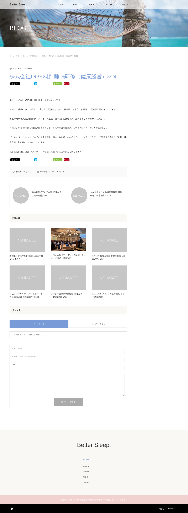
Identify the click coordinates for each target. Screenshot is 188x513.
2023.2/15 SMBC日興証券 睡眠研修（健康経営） (108, 295)
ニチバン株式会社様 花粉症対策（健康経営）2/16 (108, 257)
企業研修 (28, 68)
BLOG (109, 4)
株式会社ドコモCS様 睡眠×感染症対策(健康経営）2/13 (26, 257)
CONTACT (126, 4)
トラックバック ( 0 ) (97, 324)
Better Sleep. (18, 4)
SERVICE (92, 4)
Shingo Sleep (27, 172)
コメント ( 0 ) (39, 324)
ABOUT (76, 4)
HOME (61, 4)
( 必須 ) (17, 348)
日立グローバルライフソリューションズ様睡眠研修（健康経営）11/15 (27, 295)
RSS (12, 508)
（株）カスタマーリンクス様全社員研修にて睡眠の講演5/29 (68, 256)
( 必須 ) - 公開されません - (25, 356)
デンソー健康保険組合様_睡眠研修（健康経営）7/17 (67, 295)
